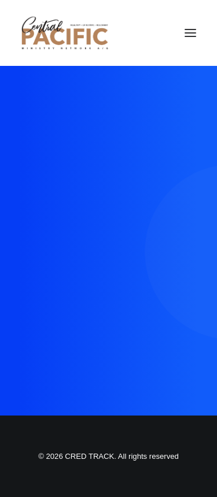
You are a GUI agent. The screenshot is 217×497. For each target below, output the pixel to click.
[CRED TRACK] (65, 33)
